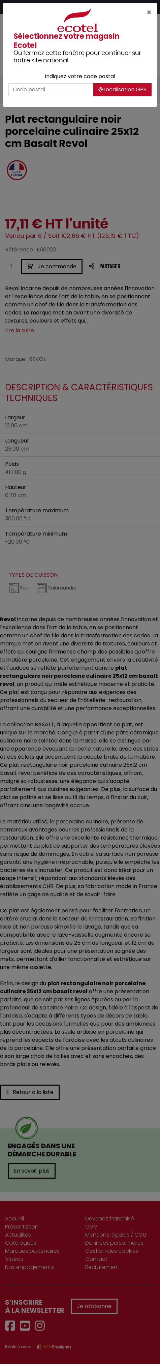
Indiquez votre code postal (80, 76)
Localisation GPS (122, 89)
